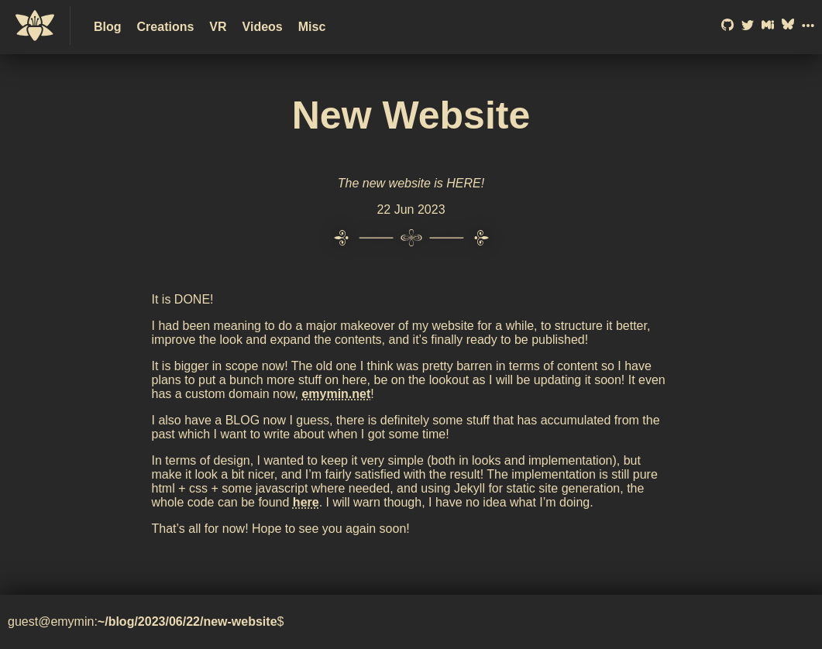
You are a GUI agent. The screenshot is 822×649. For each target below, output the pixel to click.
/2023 (149, 621)
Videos (262, 26)
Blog (108, 26)
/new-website (238, 621)
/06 (173, 621)
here (306, 502)
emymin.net (335, 393)
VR (217, 26)
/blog (119, 621)
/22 (191, 621)
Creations (165, 26)
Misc (312, 26)
